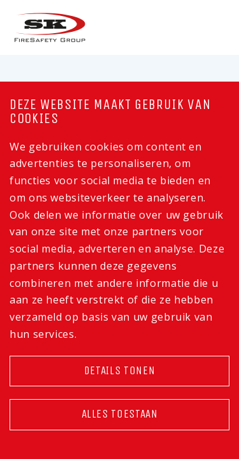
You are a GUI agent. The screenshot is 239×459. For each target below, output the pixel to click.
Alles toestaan (120, 414)
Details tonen (119, 370)
